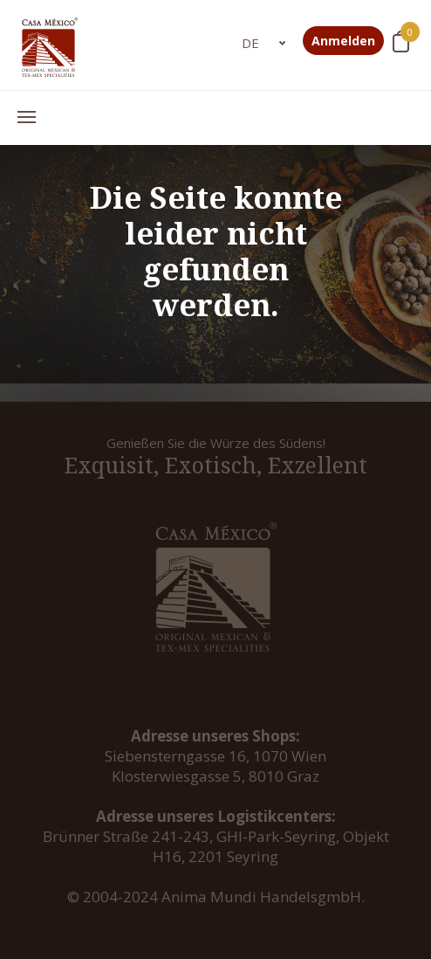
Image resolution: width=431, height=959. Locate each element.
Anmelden (343, 40)
